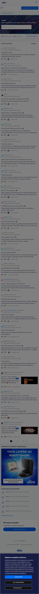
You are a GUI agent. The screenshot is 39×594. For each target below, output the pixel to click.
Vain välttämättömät (18, 582)
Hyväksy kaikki (18, 577)
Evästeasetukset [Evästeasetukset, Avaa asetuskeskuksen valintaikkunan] (17, 588)
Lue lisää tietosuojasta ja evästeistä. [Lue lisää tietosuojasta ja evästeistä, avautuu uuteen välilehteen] (15, 573)
